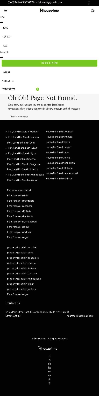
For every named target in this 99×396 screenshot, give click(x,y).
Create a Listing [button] (50, 63)
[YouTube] (49, 375)
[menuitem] (21, 72)
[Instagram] (49, 363)
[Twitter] (49, 359)
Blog (4, 45)
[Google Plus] (49, 371)
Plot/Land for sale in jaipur (22, 147)
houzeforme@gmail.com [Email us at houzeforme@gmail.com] (80, 315)
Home (5, 27)
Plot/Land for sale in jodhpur (23, 131)
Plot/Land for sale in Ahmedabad (26, 174)
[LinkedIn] (49, 367)
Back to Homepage (19, 116)
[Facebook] (49, 355)
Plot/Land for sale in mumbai (23, 137)
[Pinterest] (49, 379)
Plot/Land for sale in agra (22, 153)
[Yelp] (49, 383)
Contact (6, 36)
